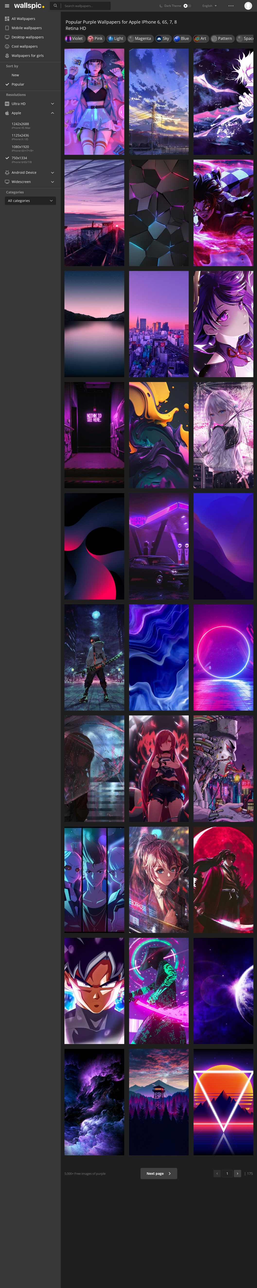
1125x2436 (20, 135)
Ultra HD (15, 103)
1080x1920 (20, 146)
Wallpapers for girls (24, 55)
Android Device (20, 172)
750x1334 (36, 158)
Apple (13, 113)
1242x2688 (20, 124)
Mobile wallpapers (23, 28)
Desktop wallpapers (24, 37)
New (15, 75)
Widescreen (18, 181)
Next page (159, 1173)
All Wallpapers (20, 18)
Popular (18, 84)
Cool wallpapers (21, 46)
